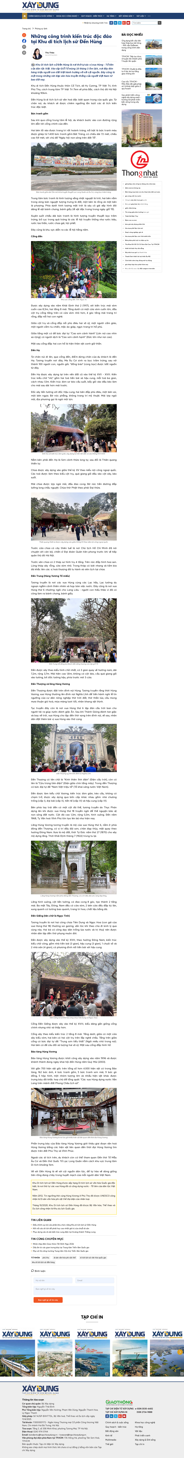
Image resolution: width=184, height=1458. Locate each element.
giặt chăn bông (130, 208)
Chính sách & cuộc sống (41, 16)
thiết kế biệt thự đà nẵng (134, 248)
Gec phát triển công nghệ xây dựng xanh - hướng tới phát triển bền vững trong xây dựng (131, 100)
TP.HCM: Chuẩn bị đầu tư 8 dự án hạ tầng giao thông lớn (131, 71)
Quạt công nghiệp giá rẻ (134, 232)
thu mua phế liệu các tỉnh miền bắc (138, 236)
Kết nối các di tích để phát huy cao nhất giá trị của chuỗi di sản (61, 1228)
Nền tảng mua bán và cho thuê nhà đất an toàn (142, 192)
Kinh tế (108, 1435)
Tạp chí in (139, 1444)
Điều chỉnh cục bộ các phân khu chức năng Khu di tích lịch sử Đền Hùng (64, 1225)
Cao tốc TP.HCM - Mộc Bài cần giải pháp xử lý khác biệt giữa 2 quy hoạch (132, 85)
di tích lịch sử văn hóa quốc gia (93, 1257)
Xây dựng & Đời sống (145, 1439)
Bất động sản (126, 16)
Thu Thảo (49, 52)
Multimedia (110, 1439)
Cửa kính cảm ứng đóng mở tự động (138, 260)
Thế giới (109, 1444)
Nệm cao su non (131, 220)
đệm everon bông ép (132, 188)
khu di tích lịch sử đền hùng (43, 1262)
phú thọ (46, 1257)
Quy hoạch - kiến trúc (92, 16)
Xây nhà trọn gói (131, 252)
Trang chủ (26, 28)
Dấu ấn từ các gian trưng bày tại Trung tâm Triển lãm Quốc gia (61, 1247)
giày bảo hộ (135, 204)
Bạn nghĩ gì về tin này (48, 1300)
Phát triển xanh (142, 1435)
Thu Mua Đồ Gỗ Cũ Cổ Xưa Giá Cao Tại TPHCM (142, 244)
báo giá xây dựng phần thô (135, 224)
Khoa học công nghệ (67, 16)
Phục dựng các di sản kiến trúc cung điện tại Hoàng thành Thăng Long (64, 1232)
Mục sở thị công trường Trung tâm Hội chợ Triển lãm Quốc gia (60, 1251)
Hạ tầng (111, 16)
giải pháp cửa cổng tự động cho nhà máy (140, 184)
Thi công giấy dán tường (134, 212)
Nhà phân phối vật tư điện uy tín (137, 240)
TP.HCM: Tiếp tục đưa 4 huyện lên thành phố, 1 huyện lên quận (132, 58)
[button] (149, 16)
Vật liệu (141, 16)
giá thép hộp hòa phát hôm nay (136, 264)
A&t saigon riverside (147, 268)
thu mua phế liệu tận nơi (134, 228)
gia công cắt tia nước (133, 196)
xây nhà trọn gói (137, 200)
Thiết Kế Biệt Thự (131, 216)
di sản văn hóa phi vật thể (65, 1257)
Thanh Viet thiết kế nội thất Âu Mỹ (137, 256)
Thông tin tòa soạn (33, 1399)
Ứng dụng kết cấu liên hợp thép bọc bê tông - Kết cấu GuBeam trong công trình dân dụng (131, 45)
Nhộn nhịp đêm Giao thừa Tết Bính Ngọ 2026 (53, 1244)
